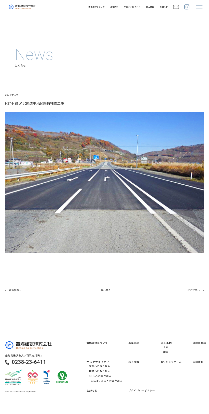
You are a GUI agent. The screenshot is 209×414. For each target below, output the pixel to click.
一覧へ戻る (104, 290)
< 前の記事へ (13, 290)
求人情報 (133, 362)
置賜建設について (97, 343)
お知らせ (92, 390)
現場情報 (198, 362)
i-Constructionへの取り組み (105, 381)
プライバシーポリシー (141, 390)
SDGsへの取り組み (100, 376)
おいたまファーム (171, 362)
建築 (165, 352)
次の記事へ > (196, 290)
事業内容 (133, 343)
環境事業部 (199, 343)
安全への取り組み (99, 366)
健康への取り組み (99, 371)
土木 (165, 347)
